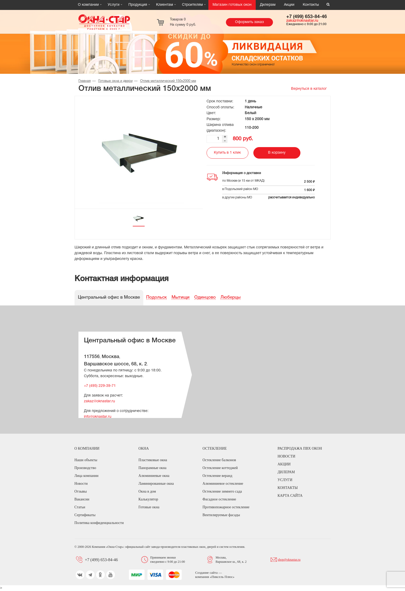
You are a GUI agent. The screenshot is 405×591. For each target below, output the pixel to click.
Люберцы (230, 297)
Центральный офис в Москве (109, 297)
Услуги (113, 5)
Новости (81, 484)
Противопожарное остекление (226, 507)
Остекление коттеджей (220, 468)
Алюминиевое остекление (223, 484)
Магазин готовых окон (232, 5)
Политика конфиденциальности (99, 523)
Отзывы (81, 491)
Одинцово (205, 297)
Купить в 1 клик (227, 152)
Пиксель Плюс (222, 577)
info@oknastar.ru (97, 417)
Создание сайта (207, 573)
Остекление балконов (219, 460)
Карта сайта (290, 496)
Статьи (80, 507)
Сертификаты (85, 515)
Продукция (137, 5)
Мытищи (181, 297)
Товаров (183, 22)
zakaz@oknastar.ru (302, 21)
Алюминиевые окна (154, 476)
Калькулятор (148, 499)
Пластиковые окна (153, 460)
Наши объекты (86, 460)
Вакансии (82, 499)
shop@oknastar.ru (289, 559)
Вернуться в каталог (309, 89)
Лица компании (87, 476)
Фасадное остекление (219, 499)
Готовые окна (149, 507)
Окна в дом (147, 491)
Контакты (311, 5)
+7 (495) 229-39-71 (100, 386)
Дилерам (268, 5)
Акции (289, 5)
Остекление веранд (217, 476)
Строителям (192, 5)
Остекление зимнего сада (222, 491)
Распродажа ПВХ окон (300, 448)
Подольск (156, 297)
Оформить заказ (249, 22)
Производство (85, 468)
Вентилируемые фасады (221, 515)
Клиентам (164, 5)
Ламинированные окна (156, 484)
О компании (88, 5)
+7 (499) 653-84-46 (306, 17)
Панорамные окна (153, 468)
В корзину (277, 152)
